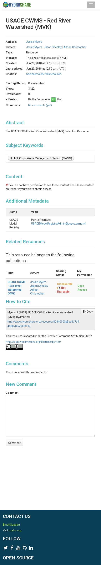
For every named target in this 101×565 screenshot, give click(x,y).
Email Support (11, 524)
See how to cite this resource (43, 74)
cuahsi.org (15, 530)
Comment (12, 392)
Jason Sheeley (53, 47)
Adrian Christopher (74, 47)
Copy (88, 311)
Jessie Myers (34, 41)
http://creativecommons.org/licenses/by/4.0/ (33, 341)
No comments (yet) (40, 105)
